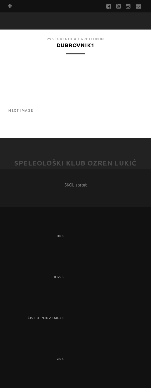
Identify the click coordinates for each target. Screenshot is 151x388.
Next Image (20, 110)
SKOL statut (75, 185)
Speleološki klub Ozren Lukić (75, 163)
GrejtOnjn (92, 39)
